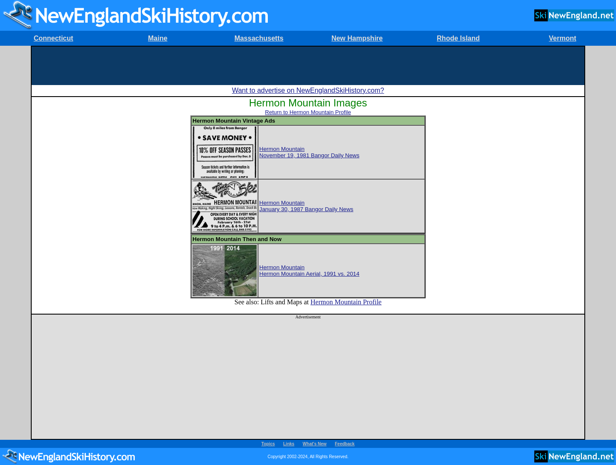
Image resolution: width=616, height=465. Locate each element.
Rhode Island (458, 38)
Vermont (562, 38)
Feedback (345, 443)
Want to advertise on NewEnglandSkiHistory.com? (308, 90)
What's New (315, 443)
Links (288, 443)
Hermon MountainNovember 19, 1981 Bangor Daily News (309, 152)
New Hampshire (357, 38)
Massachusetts (259, 38)
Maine (157, 38)
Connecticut (53, 38)
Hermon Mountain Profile (346, 302)
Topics (268, 443)
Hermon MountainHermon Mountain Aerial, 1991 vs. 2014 (309, 270)
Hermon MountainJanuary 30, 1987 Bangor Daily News (306, 206)
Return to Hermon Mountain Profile (308, 112)
